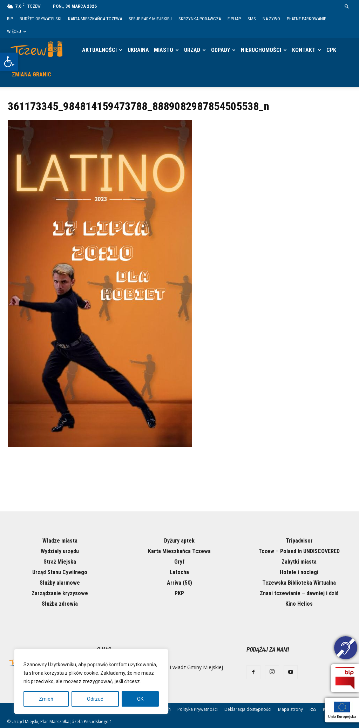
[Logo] (38, 50)
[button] (9, 62)
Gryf (179, 561)
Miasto (163, 50)
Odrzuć (95, 699)
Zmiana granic (31, 74)
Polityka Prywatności (197, 709)
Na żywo (271, 18)
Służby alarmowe (60, 582)
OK (140, 699)
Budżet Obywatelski (40, 18)
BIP (10, 18)
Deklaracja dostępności (247, 709)
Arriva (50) (179, 582)
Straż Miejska (59, 561)
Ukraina (138, 50)
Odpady (220, 50)
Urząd (192, 50)
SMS (252, 18)
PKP (179, 593)
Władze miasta (59, 540)
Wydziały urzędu (60, 551)
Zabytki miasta (299, 561)
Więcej (16, 31)
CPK (331, 50)
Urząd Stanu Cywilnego (59, 572)
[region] (91, 681)
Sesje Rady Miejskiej (150, 18)
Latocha (179, 572)
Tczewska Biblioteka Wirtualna (299, 582)
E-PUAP (234, 18)
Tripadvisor (299, 540)
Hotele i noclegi (299, 572)
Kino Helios (299, 603)
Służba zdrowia (60, 603)
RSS (313, 709)
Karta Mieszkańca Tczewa (95, 18)
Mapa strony (290, 709)
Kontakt (304, 50)
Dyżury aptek (179, 540)
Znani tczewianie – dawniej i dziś (299, 593)
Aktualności (99, 50)
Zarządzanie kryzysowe (60, 593)
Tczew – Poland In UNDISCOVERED (299, 551)
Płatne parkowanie (306, 18)
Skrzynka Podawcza (199, 18)
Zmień (46, 699)
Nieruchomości (261, 50)
